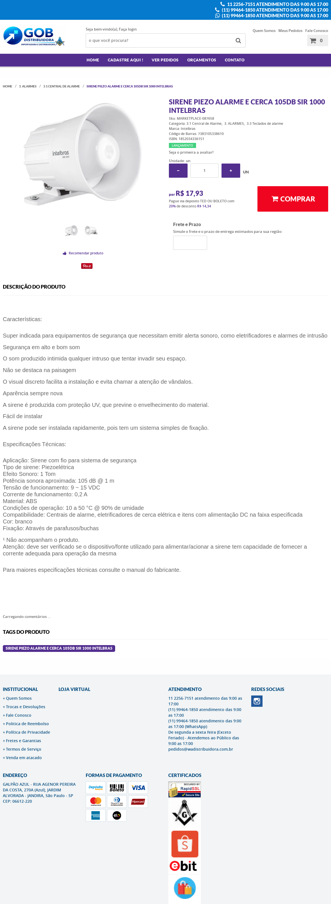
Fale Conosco (316, 30)
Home (93, 60)
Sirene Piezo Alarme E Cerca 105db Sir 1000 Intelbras (59, 648)
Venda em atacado (24, 757)
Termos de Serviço (23, 749)
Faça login (128, 29)
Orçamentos (201, 60)
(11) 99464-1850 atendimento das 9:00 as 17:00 (274, 9)
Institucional (20, 689)
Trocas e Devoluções (25, 706)
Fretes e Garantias (23, 740)
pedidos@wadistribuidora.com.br (200, 749)
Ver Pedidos (165, 60)
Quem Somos (264, 30)
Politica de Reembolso (27, 723)
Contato (235, 60)
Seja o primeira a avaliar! (191, 152)
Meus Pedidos (290, 30)
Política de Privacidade (28, 732)
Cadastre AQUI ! (125, 60)
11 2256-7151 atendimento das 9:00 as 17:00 (277, 4)
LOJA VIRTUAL (74, 689)
